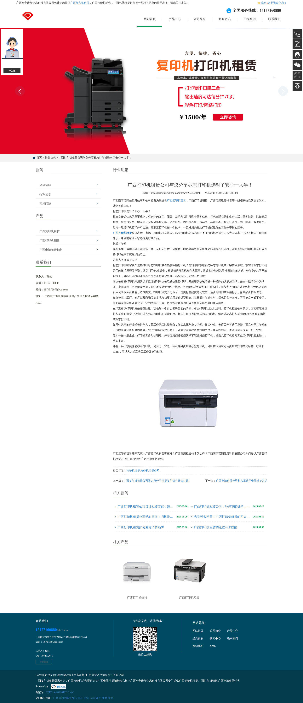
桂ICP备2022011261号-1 (60, 692)
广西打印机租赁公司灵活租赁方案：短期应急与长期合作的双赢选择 (146, 506)
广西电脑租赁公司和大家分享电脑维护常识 (241, 480)
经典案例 (197, 638)
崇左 (80, 698)
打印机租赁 (133, 470)
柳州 (62, 698)
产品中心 (175, 19)
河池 (68, 698)
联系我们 (274, 19)
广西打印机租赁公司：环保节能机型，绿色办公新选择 (222, 506)
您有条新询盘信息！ (272, 2)
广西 (56, 698)
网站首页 (150, 19)
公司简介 (199, 19)
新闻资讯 (224, 19)
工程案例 (249, 19)
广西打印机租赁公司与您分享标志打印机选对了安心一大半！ (95, 157)
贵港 (86, 698)
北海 (104, 698)
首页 (39, 157)
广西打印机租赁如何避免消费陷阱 (140, 527)
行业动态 (50, 157)
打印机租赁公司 (149, 470)
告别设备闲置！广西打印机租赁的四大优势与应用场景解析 (222, 516)
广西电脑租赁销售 (51, 249)
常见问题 (45, 203)
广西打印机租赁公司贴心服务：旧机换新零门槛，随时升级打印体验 (146, 516)
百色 (74, 698)
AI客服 (12, 70)
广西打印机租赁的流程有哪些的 (215, 527)
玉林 (92, 698)
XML (213, 646)
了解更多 (44, 661)
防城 (110, 698)
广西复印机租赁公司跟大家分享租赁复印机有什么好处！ (157, 480)
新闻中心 (215, 638)
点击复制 (79, 674)
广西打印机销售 (49, 240)
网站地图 (197, 646)
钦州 (98, 698)
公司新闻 (45, 185)
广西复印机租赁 (79, 2)
